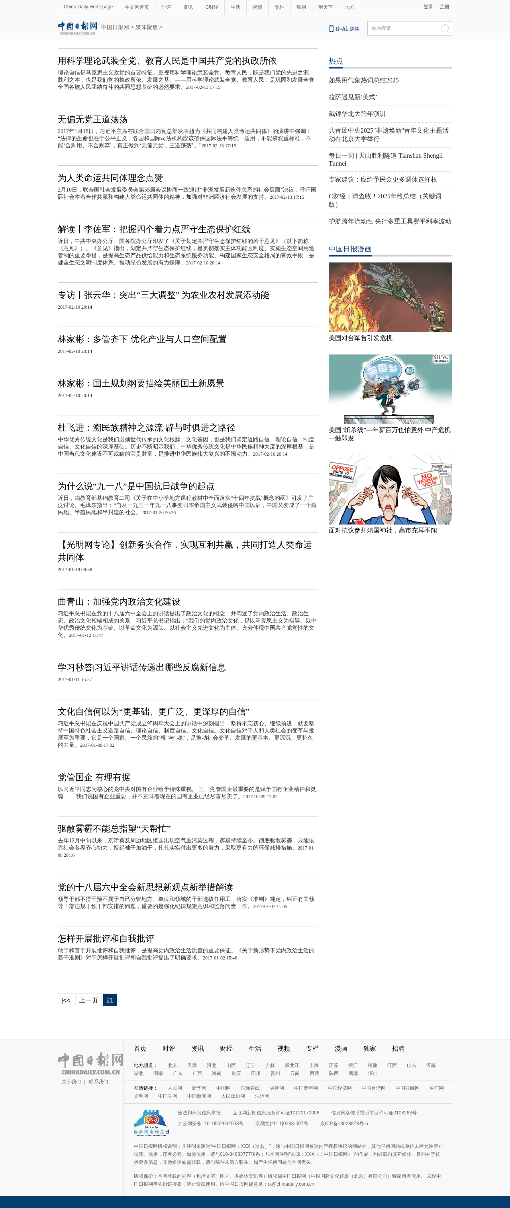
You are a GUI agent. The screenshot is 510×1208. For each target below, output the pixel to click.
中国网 (223, 1088)
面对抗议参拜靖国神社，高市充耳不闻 (383, 530)
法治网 (262, 1096)
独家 (369, 1048)
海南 (217, 1073)
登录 (428, 7)
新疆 (353, 1073)
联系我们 (98, 1082)
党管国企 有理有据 (94, 777)
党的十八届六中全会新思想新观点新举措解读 (145, 887)
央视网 (277, 1088)
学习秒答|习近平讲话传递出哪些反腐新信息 (142, 667)
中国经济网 (340, 1088)
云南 (295, 1073)
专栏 (279, 7)
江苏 (333, 1065)
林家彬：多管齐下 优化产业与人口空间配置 (142, 339)
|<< (66, 1000)
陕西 (334, 1073)
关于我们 (71, 1082)
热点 (336, 61)
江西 (392, 1065)
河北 (211, 1065)
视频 (257, 7)
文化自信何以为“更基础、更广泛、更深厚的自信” (154, 712)
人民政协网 (233, 1096)
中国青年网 (306, 1088)
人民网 (175, 1088)
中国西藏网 (408, 1088)
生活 (235, 7)
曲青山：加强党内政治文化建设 (119, 602)
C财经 (211, 7)
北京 (172, 1065)
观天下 (325, 7)
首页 (140, 1048)
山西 (231, 1065)
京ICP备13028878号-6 (344, 1123)
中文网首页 (137, 7)
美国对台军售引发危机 (360, 338)
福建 (372, 1065)
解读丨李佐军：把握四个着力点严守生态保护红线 (154, 229)
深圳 (373, 1073)
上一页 (88, 1000)
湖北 (138, 1073)
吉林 (270, 1065)
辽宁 (250, 1065)
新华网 (199, 1088)
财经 (226, 1048)
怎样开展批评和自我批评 (106, 939)
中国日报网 (115, 27)
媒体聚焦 (146, 27)
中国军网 (167, 1096)
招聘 (398, 1048)
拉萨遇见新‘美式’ (353, 97)
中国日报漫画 (350, 249)
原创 (301, 7)
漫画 (341, 1048)
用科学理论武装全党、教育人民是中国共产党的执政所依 (167, 61)
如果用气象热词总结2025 (364, 80)
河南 (431, 1065)
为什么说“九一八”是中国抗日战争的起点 (136, 486)
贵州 (275, 1073)
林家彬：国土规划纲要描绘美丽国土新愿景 (141, 383)
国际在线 (250, 1088)
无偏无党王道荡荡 (93, 119)
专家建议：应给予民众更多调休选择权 (383, 179)
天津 (192, 1065)
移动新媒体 (347, 28)
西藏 (314, 1073)
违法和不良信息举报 (199, 1113)
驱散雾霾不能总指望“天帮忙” (114, 829)
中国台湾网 (374, 1088)
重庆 (236, 1073)
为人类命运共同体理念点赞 (110, 178)
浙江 (353, 1065)
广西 (197, 1073)
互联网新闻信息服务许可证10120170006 (276, 1113)
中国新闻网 (199, 1096)
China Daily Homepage (88, 7)
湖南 (158, 1073)
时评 (166, 7)
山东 (411, 1065)
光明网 (141, 1096)
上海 (314, 1065)
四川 (256, 1073)
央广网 (437, 1088)
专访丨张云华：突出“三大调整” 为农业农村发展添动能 (163, 295)
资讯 (188, 7)
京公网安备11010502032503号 (210, 1123)
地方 (350, 7)
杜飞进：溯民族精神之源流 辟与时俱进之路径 (146, 428)
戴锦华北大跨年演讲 (357, 113)
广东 (177, 1073)
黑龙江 (292, 1065)
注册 (444, 7)
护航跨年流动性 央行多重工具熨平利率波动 (390, 221)
